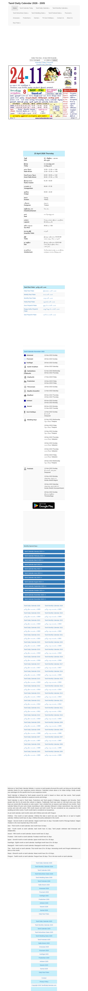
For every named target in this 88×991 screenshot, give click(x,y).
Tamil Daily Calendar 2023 (32, 620)
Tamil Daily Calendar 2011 (32, 708)
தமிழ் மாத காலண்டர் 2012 (53, 704)
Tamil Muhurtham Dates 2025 (44, 932)
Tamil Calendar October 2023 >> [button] (34, 590)
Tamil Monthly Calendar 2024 (54, 613)
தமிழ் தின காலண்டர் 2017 (32, 667)
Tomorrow (50, 62)
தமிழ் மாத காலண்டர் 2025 (53, 609)
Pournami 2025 (44, 950)
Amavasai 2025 (44, 947)
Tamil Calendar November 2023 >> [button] (35, 595)
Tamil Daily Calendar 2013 (32, 693)
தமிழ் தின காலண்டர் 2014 (32, 689)
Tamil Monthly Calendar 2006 (54, 744)
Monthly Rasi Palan (30, 298)
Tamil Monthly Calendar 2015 (54, 678)
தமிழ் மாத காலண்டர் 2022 (53, 631)
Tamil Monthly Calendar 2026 (54, 605)
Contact (44, 978)
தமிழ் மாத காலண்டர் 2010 (53, 718)
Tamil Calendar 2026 (44, 870)
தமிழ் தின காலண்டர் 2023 (32, 624)
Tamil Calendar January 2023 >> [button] (34, 551)
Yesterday (38, 62)
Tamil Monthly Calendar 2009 (54, 722)
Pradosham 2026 (44, 899)
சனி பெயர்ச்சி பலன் (49, 314)
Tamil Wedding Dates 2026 (44, 877)
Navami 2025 (44, 965)
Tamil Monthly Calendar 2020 (54, 642)
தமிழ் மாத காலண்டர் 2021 (53, 638)
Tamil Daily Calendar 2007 (32, 737)
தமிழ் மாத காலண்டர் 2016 (53, 675)
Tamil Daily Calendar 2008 (32, 729)
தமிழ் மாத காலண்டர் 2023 (53, 624)
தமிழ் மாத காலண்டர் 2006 (53, 748)
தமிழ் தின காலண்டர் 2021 (32, 638)
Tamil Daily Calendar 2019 (32, 649)
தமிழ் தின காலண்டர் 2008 (32, 733)
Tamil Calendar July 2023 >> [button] (33, 577)
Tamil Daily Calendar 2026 (32, 605)
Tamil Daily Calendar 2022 (32, 627)
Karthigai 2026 (44, 896)
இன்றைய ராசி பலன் (49, 291)
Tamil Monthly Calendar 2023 (54, 620)
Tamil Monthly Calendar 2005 (54, 751)
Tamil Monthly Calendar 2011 (54, 708)
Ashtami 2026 (44, 903)
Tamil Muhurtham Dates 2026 (44, 874)
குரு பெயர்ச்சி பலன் (49, 305)
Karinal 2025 (44, 969)
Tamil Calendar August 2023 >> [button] (34, 582)
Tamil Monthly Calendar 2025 (44, 925)
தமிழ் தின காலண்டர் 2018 (32, 660)
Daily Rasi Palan (29, 291)
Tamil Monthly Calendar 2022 (54, 627)
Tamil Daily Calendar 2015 (32, 678)
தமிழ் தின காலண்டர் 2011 (32, 711)
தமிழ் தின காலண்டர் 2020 (32, 646)
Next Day (49, 64)
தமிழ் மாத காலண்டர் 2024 (53, 616)
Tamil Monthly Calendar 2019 (54, 649)
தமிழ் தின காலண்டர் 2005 (32, 755)
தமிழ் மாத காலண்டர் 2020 (53, 646)
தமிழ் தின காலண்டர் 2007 (32, 740)
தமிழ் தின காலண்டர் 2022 (32, 631)
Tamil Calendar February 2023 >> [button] (34, 556)
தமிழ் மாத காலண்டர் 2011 (53, 711)
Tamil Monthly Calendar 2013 (54, 693)
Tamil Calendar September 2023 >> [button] (35, 586)
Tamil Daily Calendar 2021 (32, 635)
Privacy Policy (44, 981)
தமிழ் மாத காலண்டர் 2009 (53, 726)
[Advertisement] (44, 41)
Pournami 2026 (44, 892)
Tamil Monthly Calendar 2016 (54, 671)
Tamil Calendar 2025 (44, 928)
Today (44, 62)
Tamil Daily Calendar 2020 (32, 642)
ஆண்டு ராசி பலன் (49, 302)
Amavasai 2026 (44, 888)
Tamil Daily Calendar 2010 (32, 715)
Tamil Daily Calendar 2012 (32, 700)
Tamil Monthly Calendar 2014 (54, 686)
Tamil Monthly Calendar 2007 (54, 737)
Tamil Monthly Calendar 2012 (54, 700)
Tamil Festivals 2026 (44, 881)
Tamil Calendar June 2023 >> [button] (33, 573)
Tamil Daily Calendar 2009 (32, 722)
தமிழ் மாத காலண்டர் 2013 (53, 697)
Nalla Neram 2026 (44, 885)
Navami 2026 (44, 906)
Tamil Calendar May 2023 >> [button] (33, 569)
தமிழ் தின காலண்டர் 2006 (32, 748)
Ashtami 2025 (44, 961)
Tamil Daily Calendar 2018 (32, 656)
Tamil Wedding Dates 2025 (44, 936)
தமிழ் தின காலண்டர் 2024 (32, 616)
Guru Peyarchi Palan (30, 305)
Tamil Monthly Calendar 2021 (54, 635)
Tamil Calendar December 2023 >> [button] (35, 599)
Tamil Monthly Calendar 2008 (54, 729)
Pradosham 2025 (44, 958)
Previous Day (40, 64)
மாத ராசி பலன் (48, 298)
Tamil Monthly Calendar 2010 (54, 715)
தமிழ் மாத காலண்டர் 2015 (53, 682)
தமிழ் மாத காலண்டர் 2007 (53, 740)
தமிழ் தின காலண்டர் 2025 (32, 609)
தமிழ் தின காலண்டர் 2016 (32, 675)
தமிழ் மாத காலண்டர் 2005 (53, 755)
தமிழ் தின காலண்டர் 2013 (32, 697)
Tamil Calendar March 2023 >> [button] (33, 560)
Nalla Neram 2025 (44, 943)
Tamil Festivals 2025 (44, 939)
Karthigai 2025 (44, 954)
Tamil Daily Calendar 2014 (32, 686)
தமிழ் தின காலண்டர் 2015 (32, 682)
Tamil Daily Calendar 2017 (32, 664)
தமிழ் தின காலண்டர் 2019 (32, 653)
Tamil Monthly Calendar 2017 (54, 664)
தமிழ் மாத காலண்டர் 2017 (53, 667)
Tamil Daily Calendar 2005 (32, 751)
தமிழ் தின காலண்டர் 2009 (32, 726)
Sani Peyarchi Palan (30, 314)
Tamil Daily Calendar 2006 (32, 744)
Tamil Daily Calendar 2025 (44, 921)
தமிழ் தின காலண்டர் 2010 (32, 718)
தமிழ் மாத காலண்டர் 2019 (53, 653)
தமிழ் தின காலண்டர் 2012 (32, 704)
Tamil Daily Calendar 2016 (32, 671)
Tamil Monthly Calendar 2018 (54, 656)
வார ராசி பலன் (48, 294)
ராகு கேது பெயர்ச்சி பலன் (51, 309)
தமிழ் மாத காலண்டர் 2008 (53, 733)
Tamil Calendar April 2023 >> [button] (33, 564)
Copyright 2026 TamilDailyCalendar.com (44, 985)
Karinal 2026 (44, 910)
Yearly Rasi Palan (29, 302)
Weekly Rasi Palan (29, 294)
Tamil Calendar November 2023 (34, 351)
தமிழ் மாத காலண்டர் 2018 (53, 660)
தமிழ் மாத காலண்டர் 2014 (53, 689)
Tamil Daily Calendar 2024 (32, 613)
